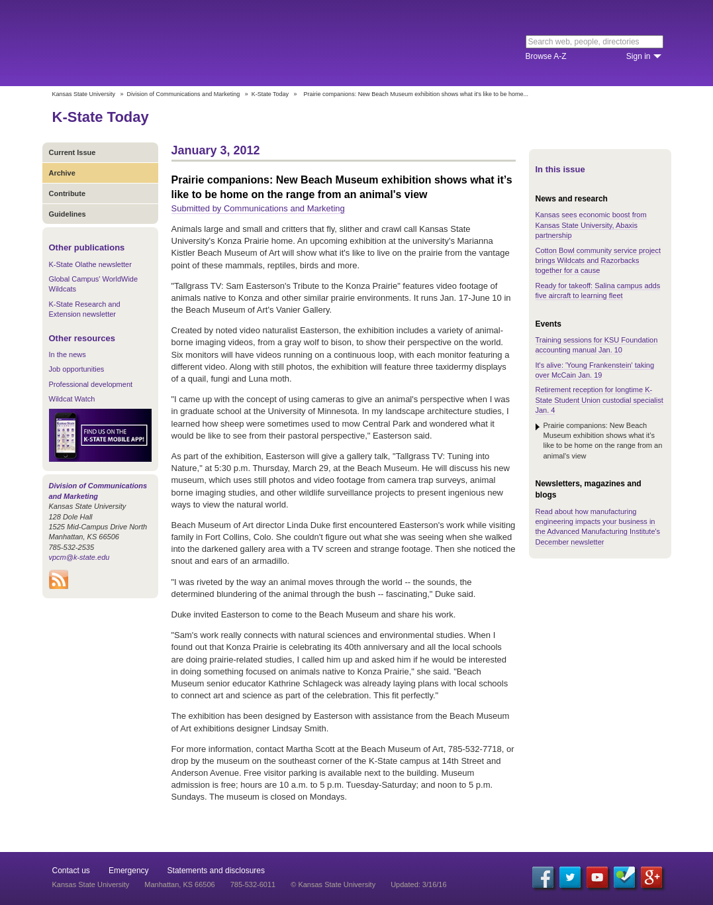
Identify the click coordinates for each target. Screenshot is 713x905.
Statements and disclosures (216, 870)
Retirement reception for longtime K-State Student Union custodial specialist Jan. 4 (599, 400)
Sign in (638, 56)
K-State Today (270, 94)
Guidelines (67, 214)
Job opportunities (77, 369)
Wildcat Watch (72, 399)
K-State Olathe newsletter (90, 264)
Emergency (129, 870)
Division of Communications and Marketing (183, 94)
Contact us (71, 870)
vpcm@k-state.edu (79, 557)
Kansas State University (160, 43)
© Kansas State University (333, 884)
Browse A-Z (546, 56)
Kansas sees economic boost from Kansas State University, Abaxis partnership (591, 225)
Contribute (67, 193)
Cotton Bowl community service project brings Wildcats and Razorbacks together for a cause (598, 260)
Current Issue (72, 152)
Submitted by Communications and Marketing (258, 208)
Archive (62, 173)
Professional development (91, 384)
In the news (67, 354)
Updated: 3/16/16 (418, 884)
